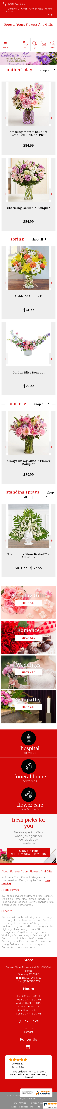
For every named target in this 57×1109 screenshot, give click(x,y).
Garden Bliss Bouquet (28, 372)
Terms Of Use (19, 1102)
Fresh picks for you (28, 831)
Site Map (40, 1106)
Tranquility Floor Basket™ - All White (28, 556)
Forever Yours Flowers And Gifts (28, 24)
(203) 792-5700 (16, 3)
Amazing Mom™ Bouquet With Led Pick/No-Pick (28, 133)
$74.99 (28, 310)
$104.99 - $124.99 (28, 568)
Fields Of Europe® (28, 296)
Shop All (46, 70)
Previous (5, 118)
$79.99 (28, 386)
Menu (5, 47)
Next (52, 118)
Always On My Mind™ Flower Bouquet (28, 462)
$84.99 (28, 145)
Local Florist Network (22, 1106)
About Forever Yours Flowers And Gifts (27, 871)
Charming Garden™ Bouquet (28, 208)
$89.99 (28, 474)
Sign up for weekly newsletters (28, 852)
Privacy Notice (37, 1102)
